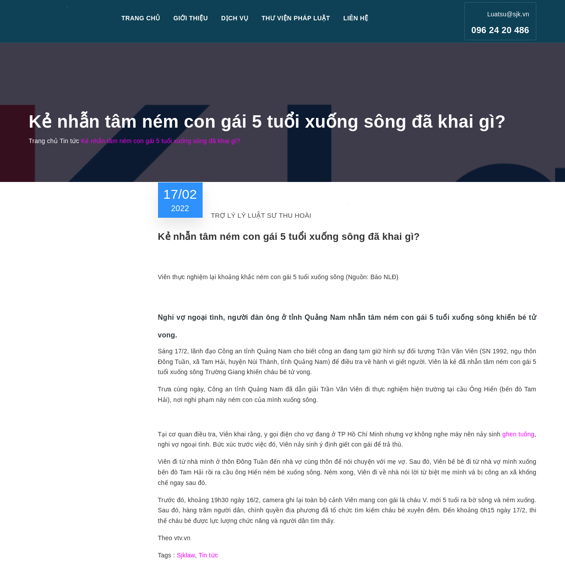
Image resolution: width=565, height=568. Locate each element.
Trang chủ (140, 18)
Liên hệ (356, 18)
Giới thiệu (190, 18)
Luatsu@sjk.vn (508, 14)
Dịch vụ (235, 18)
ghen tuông (518, 434)
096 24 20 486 (500, 30)
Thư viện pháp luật (296, 18)
